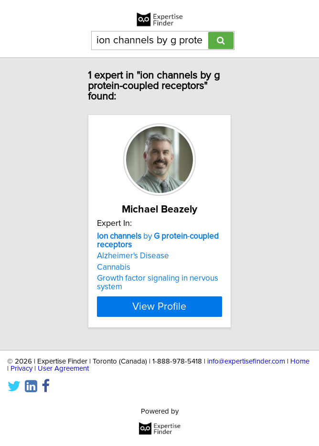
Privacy (21, 368)
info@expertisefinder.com (246, 361)
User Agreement (63, 368)
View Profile (159, 306)
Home (299, 361)
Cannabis (113, 267)
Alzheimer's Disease (133, 256)
